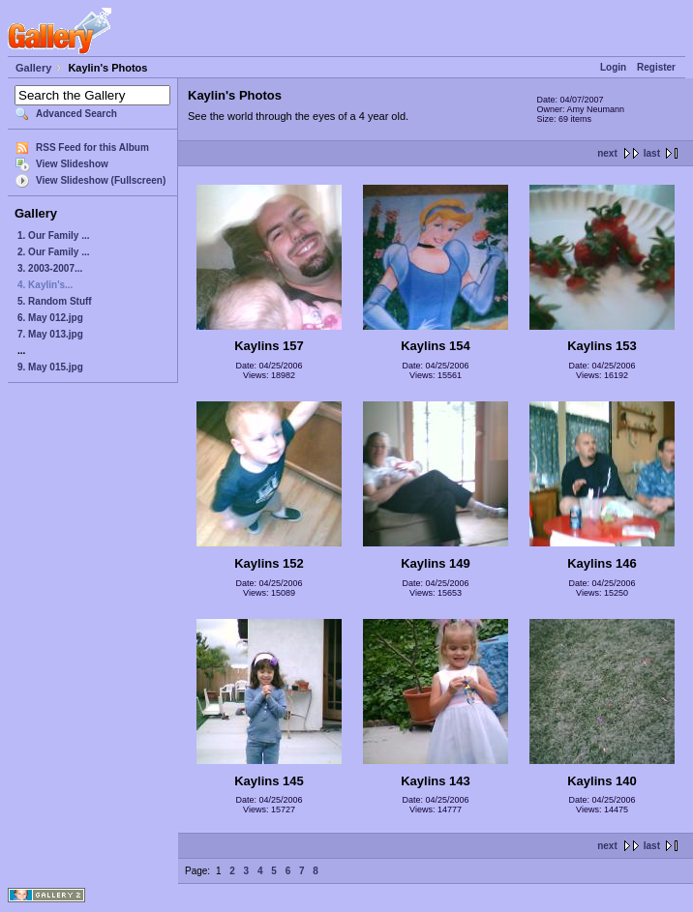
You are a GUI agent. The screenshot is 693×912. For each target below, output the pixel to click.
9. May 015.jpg (50, 367)
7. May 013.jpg (50, 334)
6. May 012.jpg (50, 317)
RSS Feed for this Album (92, 147)
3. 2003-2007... (49, 268)
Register (656, 67)
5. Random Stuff (54, 301)
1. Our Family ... (53, 235)
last (652, 153)
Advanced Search (76, 113)
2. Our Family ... (53, 252)
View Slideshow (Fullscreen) (101, 180)
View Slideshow (72, 164)
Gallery (33, 68)
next (607, 153)
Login (613, 67)
